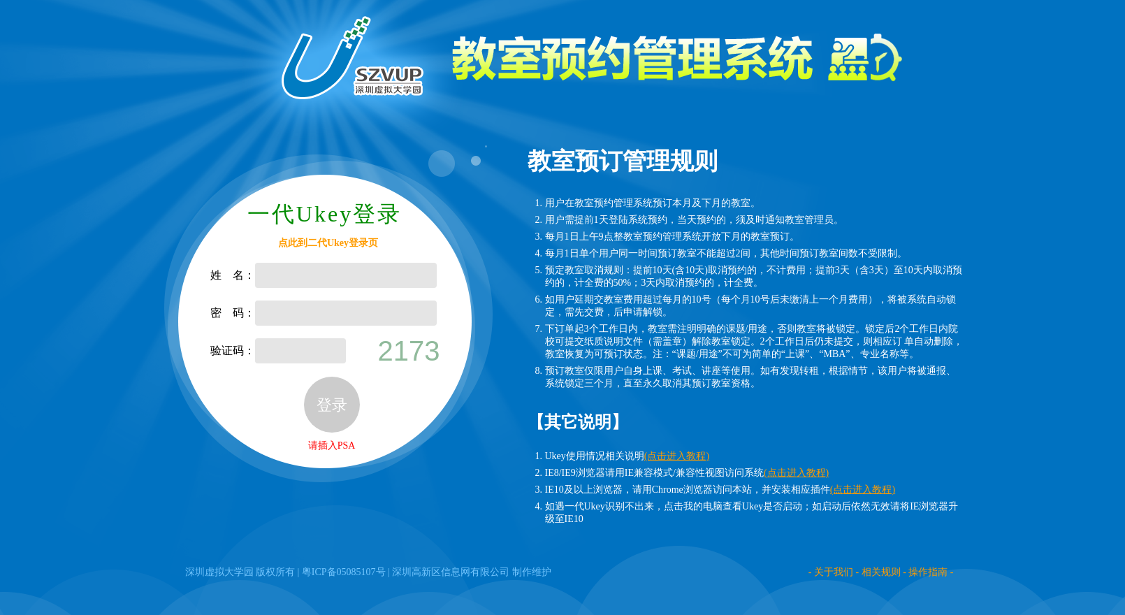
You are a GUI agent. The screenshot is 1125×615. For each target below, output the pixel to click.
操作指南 (928, 572)
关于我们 (833, 572)
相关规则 (881, 572)
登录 (332, 405)
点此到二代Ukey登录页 (328, 243)
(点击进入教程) (676, 456)
